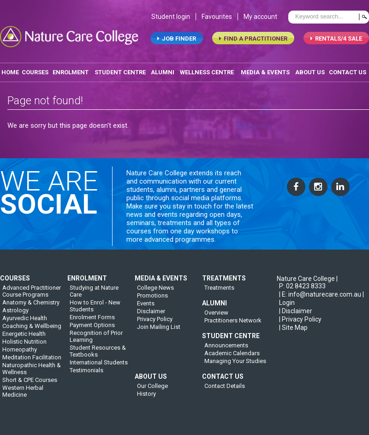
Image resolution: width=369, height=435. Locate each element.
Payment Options (92, 329)
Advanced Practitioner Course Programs (31, 296)
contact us (347, 73)
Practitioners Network (233, 325)
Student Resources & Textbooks (98, 356)
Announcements (226, 349)
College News (155, 292)
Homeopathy (19, 354)
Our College (152, 390)
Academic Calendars (232, 357)
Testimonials (86, 374)
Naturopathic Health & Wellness (31, 373)
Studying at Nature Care (94, 296)
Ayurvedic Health (24, 322)
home (10, 73)
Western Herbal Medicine (22, 396)
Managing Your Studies (235, 365)
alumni (162, 73)
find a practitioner (253, 39)
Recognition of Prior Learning (96, 341)
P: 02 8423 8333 (302, 290)
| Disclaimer (295, 315)
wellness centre (207, 73)
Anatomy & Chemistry (31, 307)
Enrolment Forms (92, 321)
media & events (265, 73)
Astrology (15, 314)
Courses (35, 73)
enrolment (71, 73)
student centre (120, 73)
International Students (99, 366)
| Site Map (293, 332)
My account (260, 17)
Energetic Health (24, 338)
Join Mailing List (158, 331)
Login (287, 307)
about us (310, 73)
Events (146, 307)
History (146, 398)
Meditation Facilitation (31, 361)
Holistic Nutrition (24, 346)
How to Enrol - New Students (95, 310)
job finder (176, 39)
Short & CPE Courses (29, 384)
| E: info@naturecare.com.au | (321, 299)
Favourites (217, 17)
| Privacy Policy (300, 324)
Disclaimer (151, 315)
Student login (170, 17)
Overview (216, 317)
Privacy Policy (155, 323)
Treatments (219, 292)
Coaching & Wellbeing (31, 330)
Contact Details (224, 390)
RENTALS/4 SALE (336, 39)
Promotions (152, 300)
